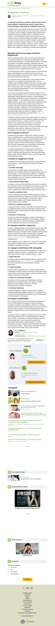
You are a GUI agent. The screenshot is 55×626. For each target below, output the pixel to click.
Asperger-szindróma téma (17, 341)
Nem (12, 569)
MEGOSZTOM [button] (40, 340)
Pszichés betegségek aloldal (24, 8)
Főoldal (9, 8)
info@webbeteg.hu (29, 616)
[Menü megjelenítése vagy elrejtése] (46, 4)
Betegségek (14, 8)
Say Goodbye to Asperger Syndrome (36, 336)
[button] (23, 588)
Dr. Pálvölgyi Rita (27, 355)
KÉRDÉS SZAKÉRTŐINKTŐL (36, 362)
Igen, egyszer (14, 571)
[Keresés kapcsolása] (43, 3)
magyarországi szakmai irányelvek (17, 237)
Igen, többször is (15, 573)
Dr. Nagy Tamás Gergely (29, 373)
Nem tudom (14, 567)
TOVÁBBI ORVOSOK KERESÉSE (35, 382)
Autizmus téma (26, 341)
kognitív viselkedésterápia (27, 261)
